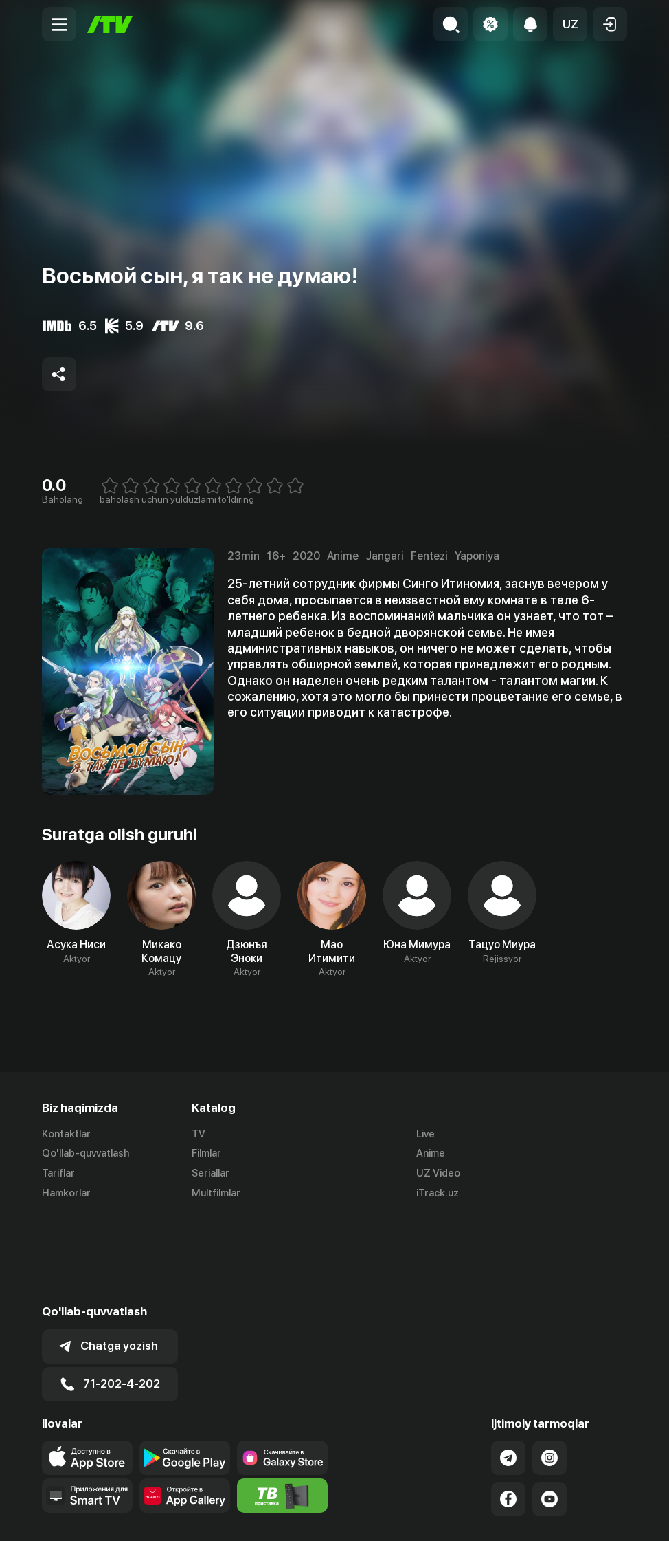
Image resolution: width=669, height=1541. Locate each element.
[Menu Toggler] (59, 24)
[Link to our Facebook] (508, 1412)
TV (198, 1134)
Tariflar (58, 1173)
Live (425, 1134)
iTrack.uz (437, 1193)
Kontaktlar (66, 1134)
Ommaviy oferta (494, 1516)
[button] (570, 24)
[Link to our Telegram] (508, 1370)
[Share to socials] (59, 374)
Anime (430, 1153)
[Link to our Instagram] (549, 1370)
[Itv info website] (282, 1408)
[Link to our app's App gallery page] (184, 1408)
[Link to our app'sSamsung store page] (282, 1370)
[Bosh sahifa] (110, 24)
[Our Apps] (87, 1408)
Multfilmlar (216, 1193)
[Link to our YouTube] (549, 1412)
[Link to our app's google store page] (184, 1370)
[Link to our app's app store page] (87, 1370)
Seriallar (210, 1173)
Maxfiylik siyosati (587, 1516)
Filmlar (206, 1153)
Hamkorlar (66, 1193)
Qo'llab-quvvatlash (85, 1153)
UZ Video (438, 1173)
